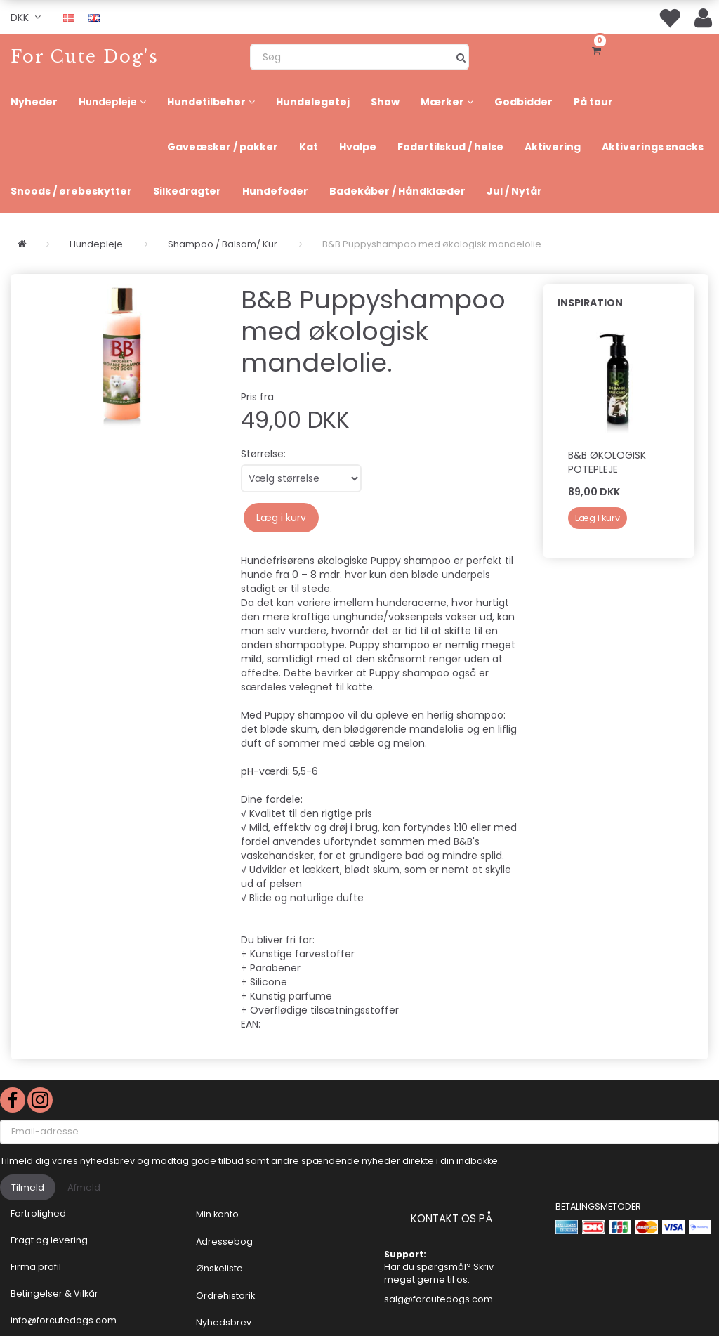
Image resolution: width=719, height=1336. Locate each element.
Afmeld (83, 1187)
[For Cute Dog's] (85, 56)
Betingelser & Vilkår (54, 1293)
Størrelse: (263, 454)
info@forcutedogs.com (64, 1320)
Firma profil (36, 1267)
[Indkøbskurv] (599, 49)
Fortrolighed (38, 1213)
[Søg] (461, 57)
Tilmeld (27, 1187)
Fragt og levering (49, 1240)
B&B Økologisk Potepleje (607, 462)
